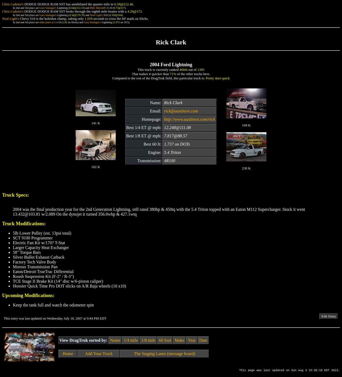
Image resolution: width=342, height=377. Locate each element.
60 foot (165, 340)
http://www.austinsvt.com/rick (189, 119)
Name (115, 340)
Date (203, 340)
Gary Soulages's (47, 7)
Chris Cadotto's (13, 4)
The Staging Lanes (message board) (164, 353)
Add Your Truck (99, 353)
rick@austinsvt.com (181, 111)
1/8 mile (148, 340)
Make (179, 340)
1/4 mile (131, 340)
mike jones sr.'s (47, 22)
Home (68, 353)
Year (192, 340)
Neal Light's (96, 15)
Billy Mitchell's (98, 7)
